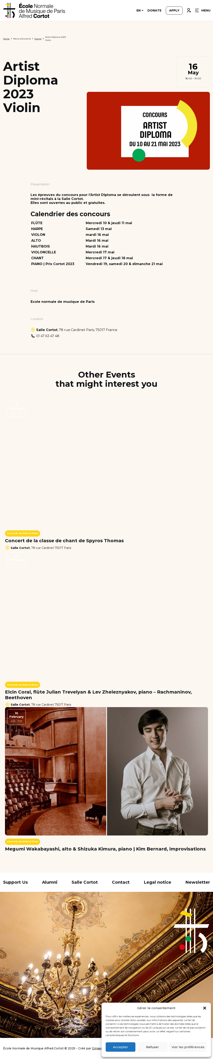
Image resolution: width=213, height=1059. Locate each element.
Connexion (189, 10)
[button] (205, 1008)
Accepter (120, 1047)
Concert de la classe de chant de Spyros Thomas (64, 540)
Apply (174, 11)
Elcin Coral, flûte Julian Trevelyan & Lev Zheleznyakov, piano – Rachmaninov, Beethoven (98, 694)
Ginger (97, 1048)
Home (6, 38)
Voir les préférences (188, 1047)
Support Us (15, 882)
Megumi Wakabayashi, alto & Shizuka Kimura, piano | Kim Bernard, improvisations (105, 849)
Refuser (152, 1047)
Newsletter (197, 882)
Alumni (49, 882)
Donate (154, 11)
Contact (121, 882)
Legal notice (157, 882)
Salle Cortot (85, 882)
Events (38, 38)
